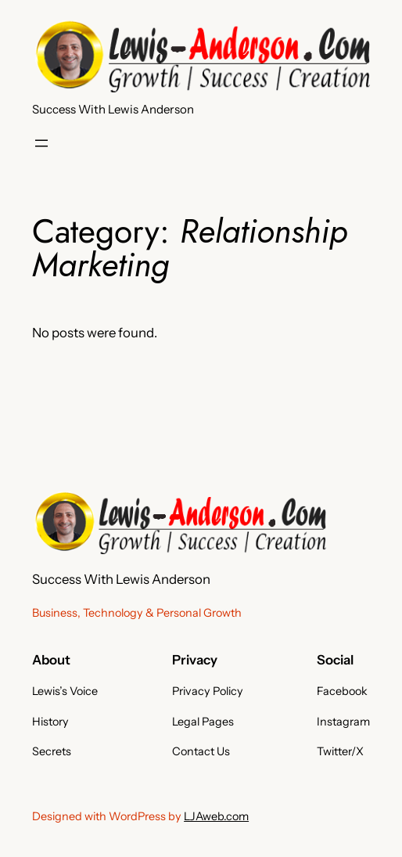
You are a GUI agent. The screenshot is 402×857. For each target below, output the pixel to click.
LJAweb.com (216, 816)
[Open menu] (41, 143)
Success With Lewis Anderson (113, 109)
